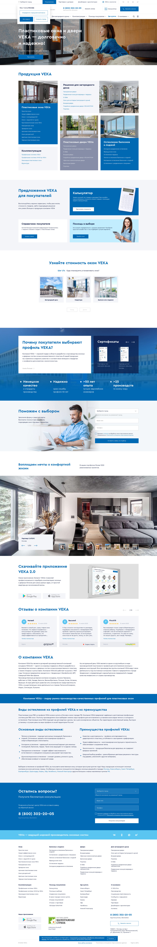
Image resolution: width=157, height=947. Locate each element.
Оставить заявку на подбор (117, 440)
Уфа (46, 771)
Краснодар (34, 771)
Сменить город (41, 19)
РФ (109, 771)
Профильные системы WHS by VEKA (34, 157)
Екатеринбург (23, 771)
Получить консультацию (117, 820)
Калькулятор (110, 9)
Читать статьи (29, 236)
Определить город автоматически (33, 13)
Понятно (111, 938)
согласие (105, 433)
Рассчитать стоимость (83, 209)
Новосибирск (115, 769)
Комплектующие (79, 16)
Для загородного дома (61, 16)
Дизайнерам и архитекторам (87, 2)
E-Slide (65, 97)
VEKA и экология (110, 2)
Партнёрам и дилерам (66, 2)
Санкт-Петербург (127, 769)
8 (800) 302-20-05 (72, 8)
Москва (106, 769)
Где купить (112, 16)
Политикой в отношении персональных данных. (120, 435)
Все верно (26, 19)
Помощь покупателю (97, 16)
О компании (123, 16)
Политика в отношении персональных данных (111, 943)
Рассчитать (30, 57)
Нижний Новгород (64, 771)
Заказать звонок (129, 9)
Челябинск (52, 771)
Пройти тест (81, 236)
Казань (41, 771)
